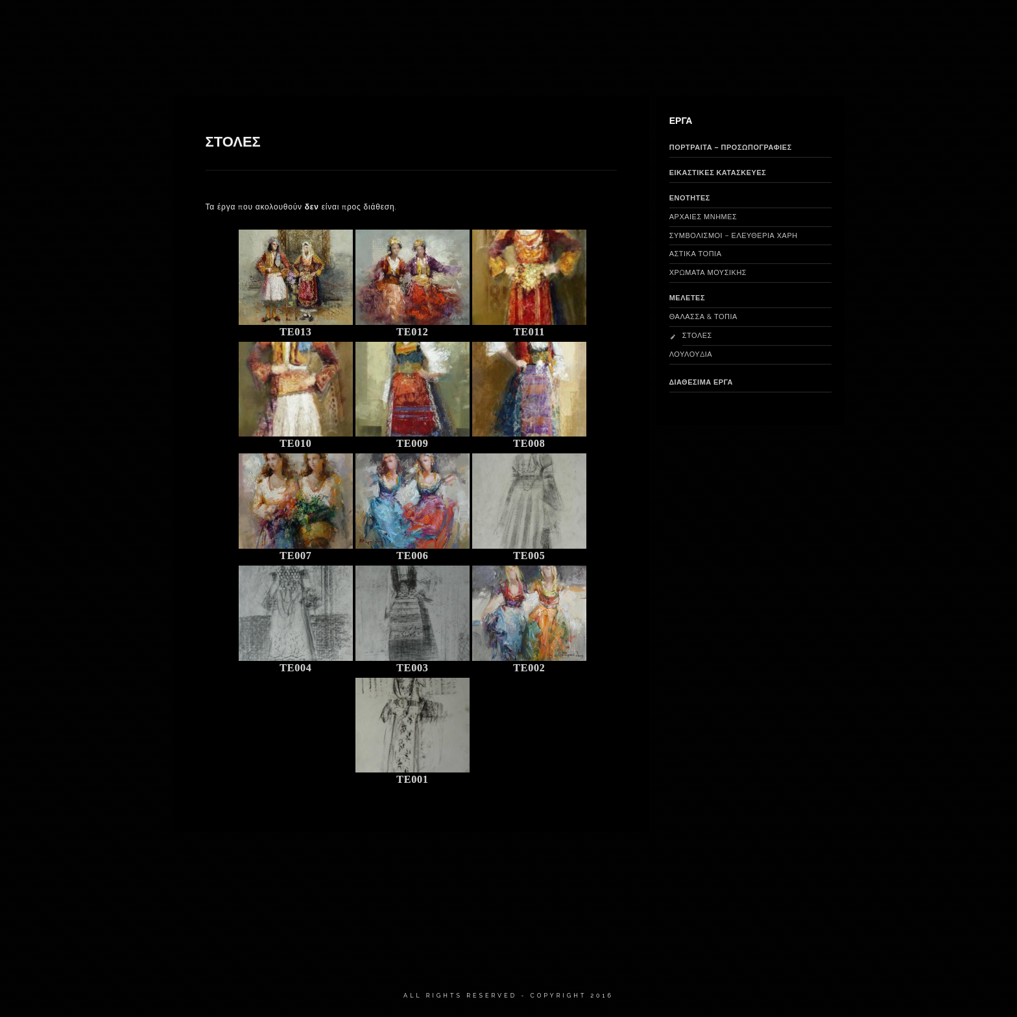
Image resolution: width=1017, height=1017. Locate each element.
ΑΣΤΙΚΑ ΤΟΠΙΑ (695, 254)
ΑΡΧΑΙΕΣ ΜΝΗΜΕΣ (703, 217)
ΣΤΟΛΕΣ (697, 335)
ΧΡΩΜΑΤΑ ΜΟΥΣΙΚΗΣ (708, 273)
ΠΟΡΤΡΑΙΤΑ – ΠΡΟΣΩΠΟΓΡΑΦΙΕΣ (730, 147)
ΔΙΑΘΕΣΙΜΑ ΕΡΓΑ (418, 25)
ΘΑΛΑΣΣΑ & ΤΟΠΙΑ (703, 317)
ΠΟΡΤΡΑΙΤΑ (622, 25)
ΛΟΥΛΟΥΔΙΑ (691, 354)
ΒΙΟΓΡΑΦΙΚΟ (337, 25)
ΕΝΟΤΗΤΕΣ (689, 198)
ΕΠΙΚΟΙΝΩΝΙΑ (902, 25)
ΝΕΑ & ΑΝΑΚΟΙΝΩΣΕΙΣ (809, 25)
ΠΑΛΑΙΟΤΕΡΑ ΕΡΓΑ (705, 25)
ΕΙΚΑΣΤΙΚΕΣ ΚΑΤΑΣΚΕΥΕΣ (525, 25)
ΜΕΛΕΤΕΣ (687, 298)
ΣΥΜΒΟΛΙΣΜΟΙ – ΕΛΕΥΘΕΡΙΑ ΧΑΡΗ (733, 236)
